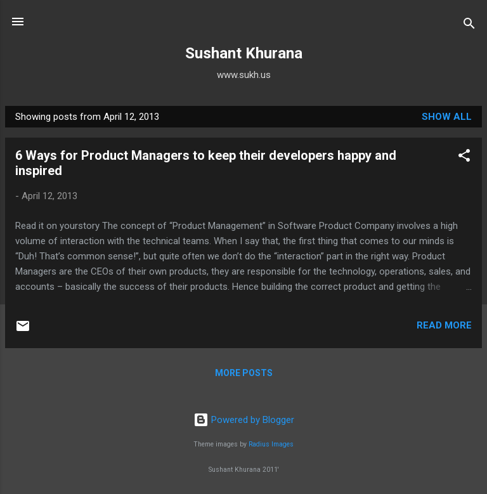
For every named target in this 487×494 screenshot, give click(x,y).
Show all (447, 116)
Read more (444, 325)
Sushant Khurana (243, 53)
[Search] (469, 25)
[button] (464, 157)
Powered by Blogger (243, 420)
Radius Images (271, 444)
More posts (244, 373)
